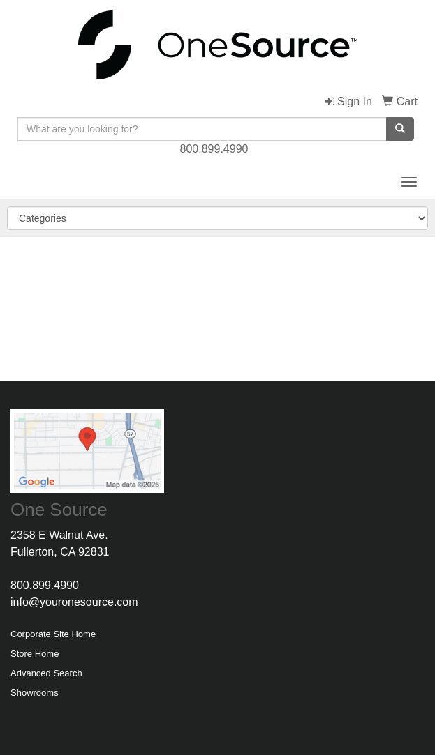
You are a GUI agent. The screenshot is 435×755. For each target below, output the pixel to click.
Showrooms (34, 692)
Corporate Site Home (53, 634)
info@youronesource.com (74, 602)
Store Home (34, 653)
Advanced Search (46, 673)
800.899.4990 (214, 149)
